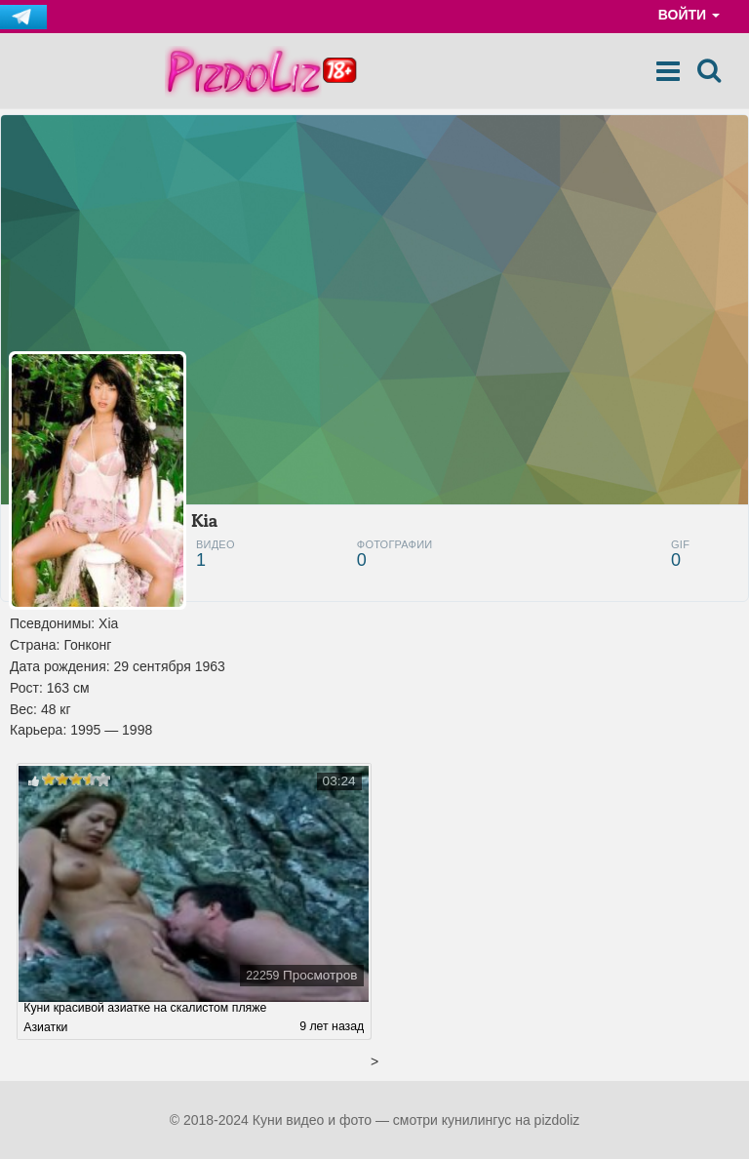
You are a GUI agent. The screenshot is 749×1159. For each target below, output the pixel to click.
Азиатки (45, 1027)
